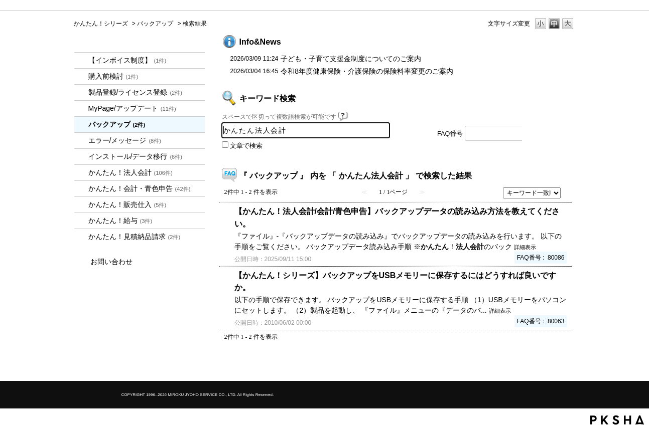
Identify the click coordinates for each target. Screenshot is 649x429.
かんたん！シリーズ (101, 23)
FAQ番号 (450, 133)
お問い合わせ (111, 262)
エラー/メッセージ (125, 140)
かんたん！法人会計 (130, 172)
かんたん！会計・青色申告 (139, 188)
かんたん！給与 (120, 221)
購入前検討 (113, 76)
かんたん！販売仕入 (127, 204)
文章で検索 (246, 145)
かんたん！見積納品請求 (134, 237)
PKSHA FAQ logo (617, 419)
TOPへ (551, 364)
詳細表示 (525, 247)
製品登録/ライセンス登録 (135, 92)
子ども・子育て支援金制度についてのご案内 (351, 59)
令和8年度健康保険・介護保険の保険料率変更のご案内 (367, 71)
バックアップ (155, 23)
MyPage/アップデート (132, 108)
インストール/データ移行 (135, 156)
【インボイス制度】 (127, 60)
